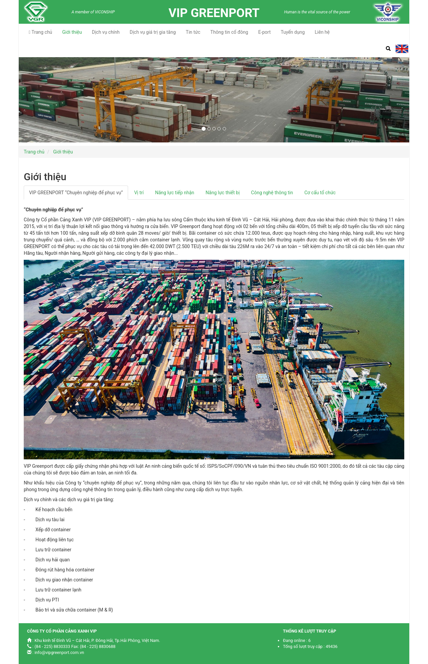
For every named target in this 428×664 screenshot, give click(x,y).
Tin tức (193, 32)
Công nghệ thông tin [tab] (272, 192)
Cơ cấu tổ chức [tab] (320, 192)
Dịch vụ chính (106, 32)
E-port (264, 32)
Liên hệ (322, 32)
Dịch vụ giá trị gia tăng (153, 32)
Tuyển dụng (293, 32)
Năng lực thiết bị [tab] (223, 192)
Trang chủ (40, 32)
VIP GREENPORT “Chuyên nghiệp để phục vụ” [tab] (76, 192)
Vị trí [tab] (139, 192)
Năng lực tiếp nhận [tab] (174, 192)
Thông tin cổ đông (229, 32)
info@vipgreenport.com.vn (59, 652)
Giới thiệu (72, 32)
